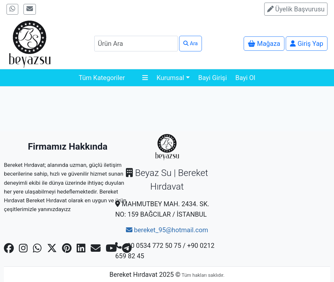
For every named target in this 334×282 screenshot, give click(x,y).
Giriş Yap (306, 43)
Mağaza (264, 43)
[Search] (136, 43)
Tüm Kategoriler (113, 78)
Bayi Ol (245, 78)
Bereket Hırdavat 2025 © (145, 274)
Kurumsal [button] (170, 78)
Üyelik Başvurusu (296, 9)
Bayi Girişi (212, 78)
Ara (190, 43)
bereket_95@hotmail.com (167, 230)
